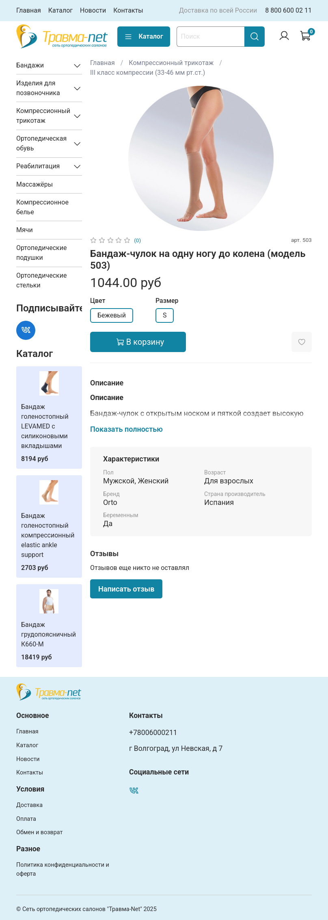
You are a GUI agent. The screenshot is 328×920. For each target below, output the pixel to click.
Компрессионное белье (42, 207)
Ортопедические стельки (41, 280)
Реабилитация (38, 166)
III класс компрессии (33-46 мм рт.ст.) (147, 72)
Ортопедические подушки (41, 252)
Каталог (60, 10)
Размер (167, 300)
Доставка (29, 805)
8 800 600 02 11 (288, 10)
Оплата (26, 819)
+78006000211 (153, 733)
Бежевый (111, 315)
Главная (28, 10)
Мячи (24, 230)
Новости (93, 10)
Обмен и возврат (39, 832)
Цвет (97, 300)
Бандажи (30, 65)
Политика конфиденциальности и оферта (62, 869)
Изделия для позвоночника (38, 88)
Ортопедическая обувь (41, 143)
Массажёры (34, 184)
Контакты (128, 10)
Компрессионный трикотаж (171, 63)
